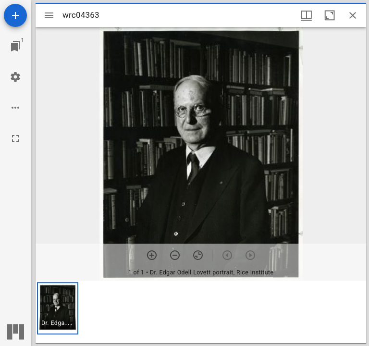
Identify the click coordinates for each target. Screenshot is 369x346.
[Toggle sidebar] (49, 15)
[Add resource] (15, 15)
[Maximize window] (329, 15)
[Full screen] (15, 138)
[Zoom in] (151, 255)
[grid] (201, 312)
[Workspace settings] (15, 76)
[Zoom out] (174, 255)
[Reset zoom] (197, 255)
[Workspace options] (15, 107)
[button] (57, 308)
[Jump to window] (15, 46)
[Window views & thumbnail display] (306, 15)
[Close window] (352, 15)
